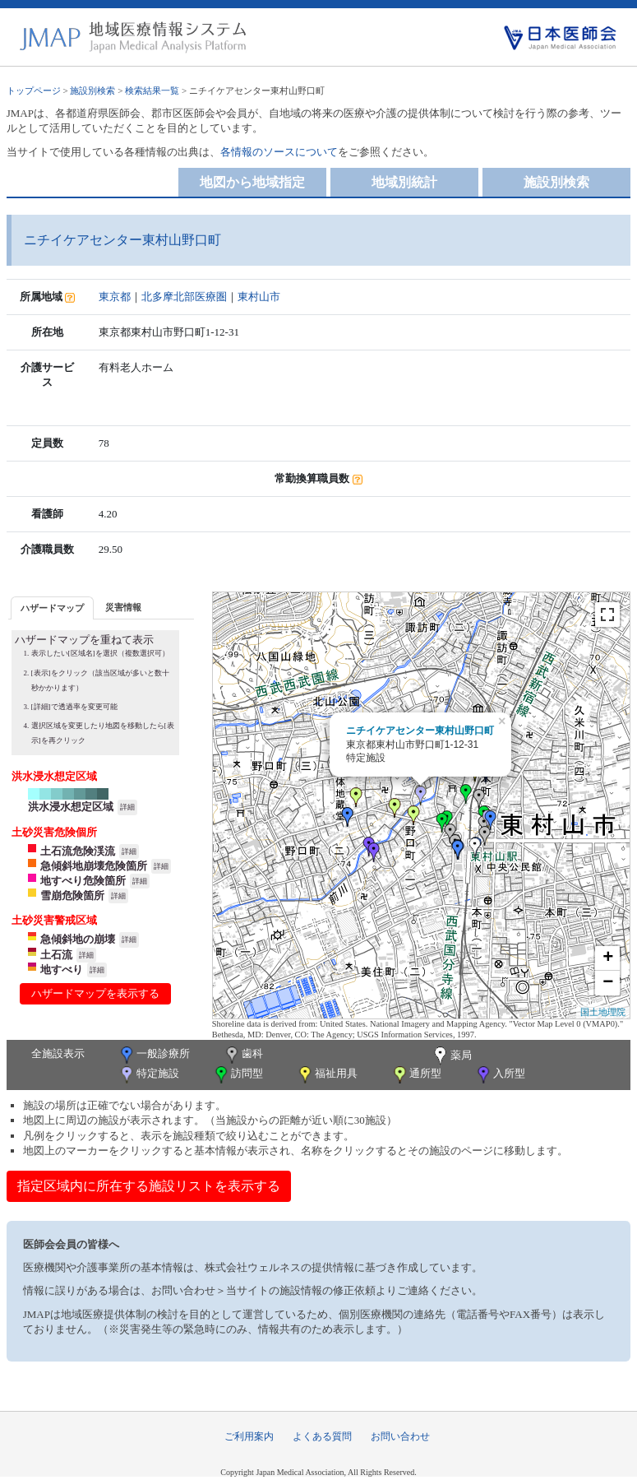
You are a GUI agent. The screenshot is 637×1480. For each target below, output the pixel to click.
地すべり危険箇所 (83, 881)
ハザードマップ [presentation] (52, 608)
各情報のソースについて (279, 152)
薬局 (451, 1056)
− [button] (607, 983)
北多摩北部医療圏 (184, 296)
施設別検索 (92, 90)
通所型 (415, 1074)
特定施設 (148, 1074)
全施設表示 (58, 1053)
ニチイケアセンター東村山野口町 (420, 730)
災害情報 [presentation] (123, 607)
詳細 (127, 807)
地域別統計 (404, 182)
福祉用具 (327, 1074)
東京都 (115, 296)
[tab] (52, 607)
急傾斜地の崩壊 (77, 939)
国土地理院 (602, 1012)
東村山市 (259, 296)
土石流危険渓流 (77, 851)
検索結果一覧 (152, 90)
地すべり (61, 969)
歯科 (243, 1055)
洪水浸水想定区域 (70, 806)
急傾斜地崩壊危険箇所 (93, 866)
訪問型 (237, 1074)
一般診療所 (154, 1055)
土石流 (56, 955)
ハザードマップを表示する (95, 993)
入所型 (499, 1074)
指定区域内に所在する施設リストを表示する (148, 1186)
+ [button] (607, 958)
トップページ (34, 90)
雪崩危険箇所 (72, 895)
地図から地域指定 (252, 182)
